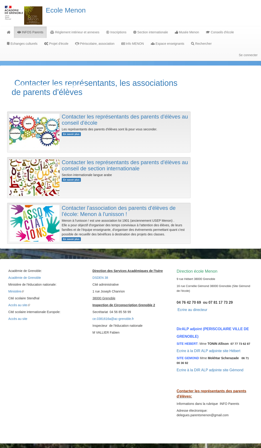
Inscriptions (116, 32)
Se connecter (248, 55)
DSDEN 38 (100, 277)
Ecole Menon (66, 10)
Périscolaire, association (94, 43)
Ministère (16, 291)
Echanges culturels (22, 43)
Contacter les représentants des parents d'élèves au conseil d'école (125, 119)
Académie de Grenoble (24, 277)
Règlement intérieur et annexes (74, 32)
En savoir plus (71, 134)
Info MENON (132, 43)
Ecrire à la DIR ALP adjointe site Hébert (209, 351)
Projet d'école (56, 43)
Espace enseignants (167, 43)
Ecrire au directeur (192, 310)
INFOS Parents (30, 32)
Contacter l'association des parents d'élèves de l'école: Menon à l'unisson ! (119, 211)
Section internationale (150, 32)
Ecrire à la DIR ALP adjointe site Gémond (210, 370)
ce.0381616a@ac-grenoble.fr (113, 319)
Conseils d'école (220, 32)
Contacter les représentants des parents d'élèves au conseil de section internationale (125, 165)
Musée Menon (187, 32)
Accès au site (19, 305)
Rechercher (201, 43)
